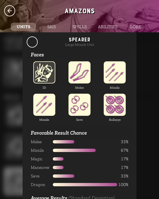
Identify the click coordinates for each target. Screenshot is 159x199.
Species (9, 10)
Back (32, 42)
